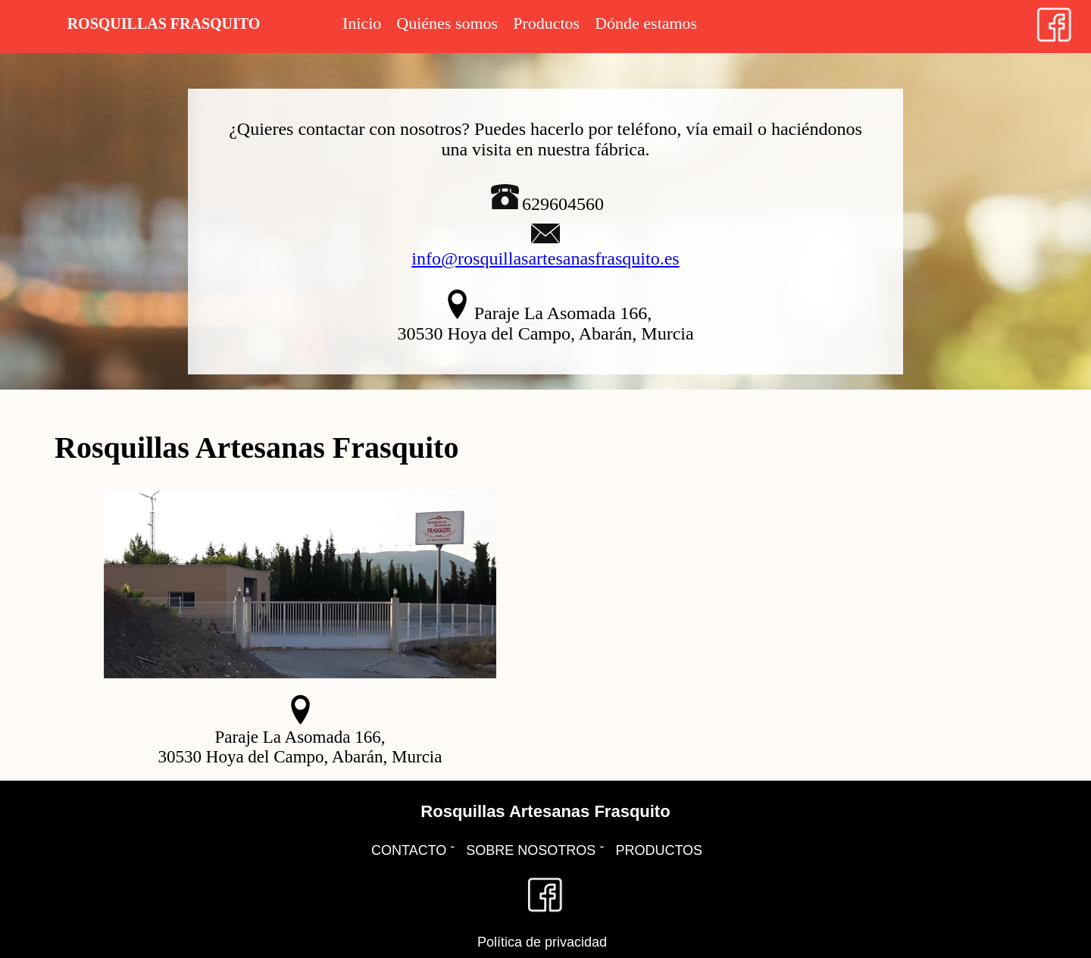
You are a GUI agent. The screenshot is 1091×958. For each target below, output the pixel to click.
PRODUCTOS (658, 850)
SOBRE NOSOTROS (531, 850)
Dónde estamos (646, 23)
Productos (546, 23)
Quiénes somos (447, 23)
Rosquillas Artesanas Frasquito (545, 811)
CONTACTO (408, 850)
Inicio (361, 23)
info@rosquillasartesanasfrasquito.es (545, 258)
